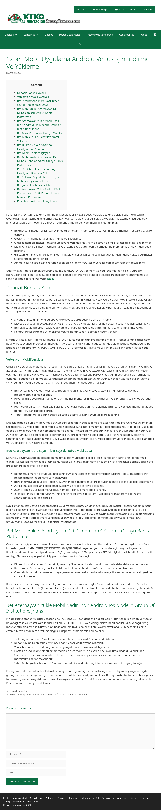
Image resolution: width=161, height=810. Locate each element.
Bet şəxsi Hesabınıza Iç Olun (34, 185)
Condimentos (126, 34)
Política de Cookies (55, 797)
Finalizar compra (100, 9)
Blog (7, 801)
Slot (29, 801)
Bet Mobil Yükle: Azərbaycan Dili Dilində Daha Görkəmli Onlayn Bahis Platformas (40, 161)
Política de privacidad (15, 797)
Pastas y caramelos (69, 34)
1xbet (50, 278)
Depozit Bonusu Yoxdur (31, 93)
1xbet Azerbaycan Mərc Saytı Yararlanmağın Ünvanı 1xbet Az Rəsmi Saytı (48, 694)
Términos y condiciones (115, 797)
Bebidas (12, 34)
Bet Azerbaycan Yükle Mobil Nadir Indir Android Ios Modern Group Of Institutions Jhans (39, 125)
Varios (143, 34)
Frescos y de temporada (99, 34)
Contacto (147, 9)
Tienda (133, 9)
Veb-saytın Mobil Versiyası (33, 97)
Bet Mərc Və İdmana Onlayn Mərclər (39, 133)
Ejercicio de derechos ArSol (84, 797)
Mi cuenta (81, 9)
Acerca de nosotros (141, 797)
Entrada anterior (18, 691)
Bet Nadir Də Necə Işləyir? (33, 153)
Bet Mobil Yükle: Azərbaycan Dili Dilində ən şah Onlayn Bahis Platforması (37, 113)
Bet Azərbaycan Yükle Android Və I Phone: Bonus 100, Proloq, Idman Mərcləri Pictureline (38, 193)
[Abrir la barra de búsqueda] (80, 44)
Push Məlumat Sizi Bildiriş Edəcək (38, 201)
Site (36, 801)
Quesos (49, 34)
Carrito (119, 9)
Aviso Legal (36, 797)
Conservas (32, 34)
